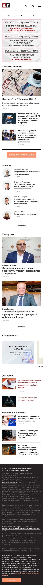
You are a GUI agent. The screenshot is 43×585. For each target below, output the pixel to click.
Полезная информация (21, 155)
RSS (34, 15)
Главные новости (12, 67)
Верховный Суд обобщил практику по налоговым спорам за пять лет (29, 418)
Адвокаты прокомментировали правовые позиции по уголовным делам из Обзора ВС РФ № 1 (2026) (28, 449)
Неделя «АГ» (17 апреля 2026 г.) (19, 99)
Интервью (8, 234)
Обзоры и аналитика (14, 413)
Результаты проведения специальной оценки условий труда (21, 529)
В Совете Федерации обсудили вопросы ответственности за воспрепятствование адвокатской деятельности (27, 136)
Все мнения (21, 225)
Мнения (6, 165)
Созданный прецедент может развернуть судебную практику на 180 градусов (21, 271)
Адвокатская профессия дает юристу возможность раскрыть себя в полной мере (19, 314)
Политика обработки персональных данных (17, 527)
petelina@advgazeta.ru (9, 483)
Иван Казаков (8, 309)
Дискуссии (8, 376)
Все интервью (21, 327)
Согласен (11, 580)
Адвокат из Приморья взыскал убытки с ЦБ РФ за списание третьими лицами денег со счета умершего (29, 118)
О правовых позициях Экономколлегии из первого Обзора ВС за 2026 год (28, 434)
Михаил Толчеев (9, 265)
